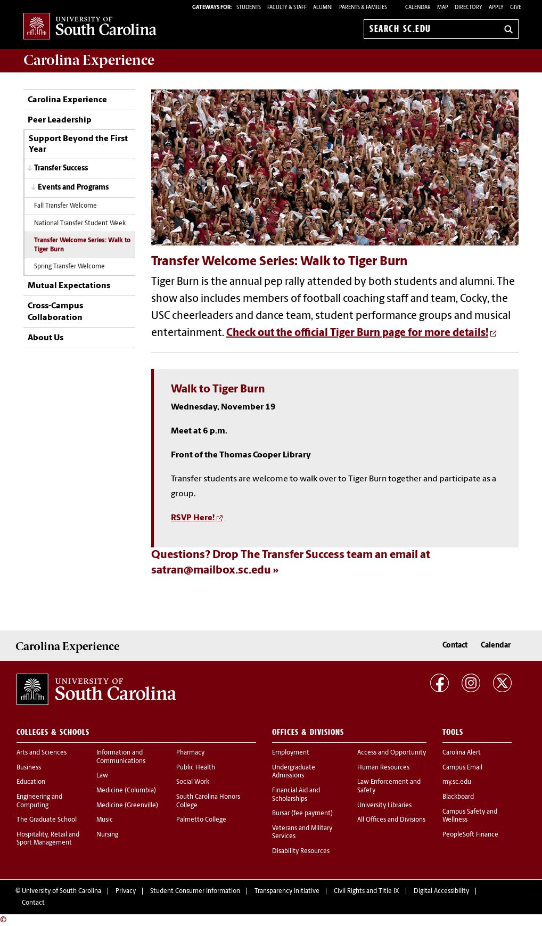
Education (31, 782)
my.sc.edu (456, 782)
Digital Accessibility (441, 891)
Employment (290, 753)
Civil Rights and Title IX (366, 891)
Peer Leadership (60, 120)
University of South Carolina (61, 891)
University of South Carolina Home (90, 27)
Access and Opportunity (391, 753)
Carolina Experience (88, 60)
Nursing (107, 835)
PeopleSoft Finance (470, 835)
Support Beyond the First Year (78, 144)
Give (515, 8)
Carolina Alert (461, 753)
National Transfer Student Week (80, 223)
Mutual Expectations (69, 286)
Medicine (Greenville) (127, 805)
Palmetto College (201, 820)
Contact (454, 646)
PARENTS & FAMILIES (363, 8)
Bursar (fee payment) (302, 813)
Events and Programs (73, 188)
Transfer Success (61, 169)
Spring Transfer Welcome (69, 267)
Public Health (195, 768)
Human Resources (383, 768)
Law (102, 776)
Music (104, 820)
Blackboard (458, 797)
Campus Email (462, 768)
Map (442, 8)
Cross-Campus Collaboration (55, 312)
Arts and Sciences (42, 753)
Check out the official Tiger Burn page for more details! (357, 333)
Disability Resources (301, 851)
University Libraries (384, 805)
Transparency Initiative (286, 891)
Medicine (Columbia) (126, 791)
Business (29, 768)
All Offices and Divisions (391, 820)
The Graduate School (47, 820)
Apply (496, 8)
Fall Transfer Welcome (65, 206)
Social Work (192, 782)
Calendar (418, 8)
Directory (468, 8)
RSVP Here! (193, 518)
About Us (45, 338)
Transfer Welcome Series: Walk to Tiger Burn (82, 245)
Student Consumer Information (195, 891)
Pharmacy (190, 753)
